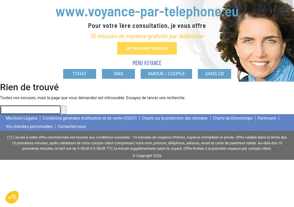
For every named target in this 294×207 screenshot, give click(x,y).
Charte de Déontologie (233, 118)
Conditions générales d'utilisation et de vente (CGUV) (89, 118)
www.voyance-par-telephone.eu (147, 10)
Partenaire (267, 118)
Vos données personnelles (29, 126)
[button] (12, 197)
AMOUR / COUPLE (166, 73)
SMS (118, 73)
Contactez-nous (72, 126)
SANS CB (214, 73)
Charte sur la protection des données (175, 118)
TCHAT (79, 73)
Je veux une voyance (147, 48)
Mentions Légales (21, 118)
